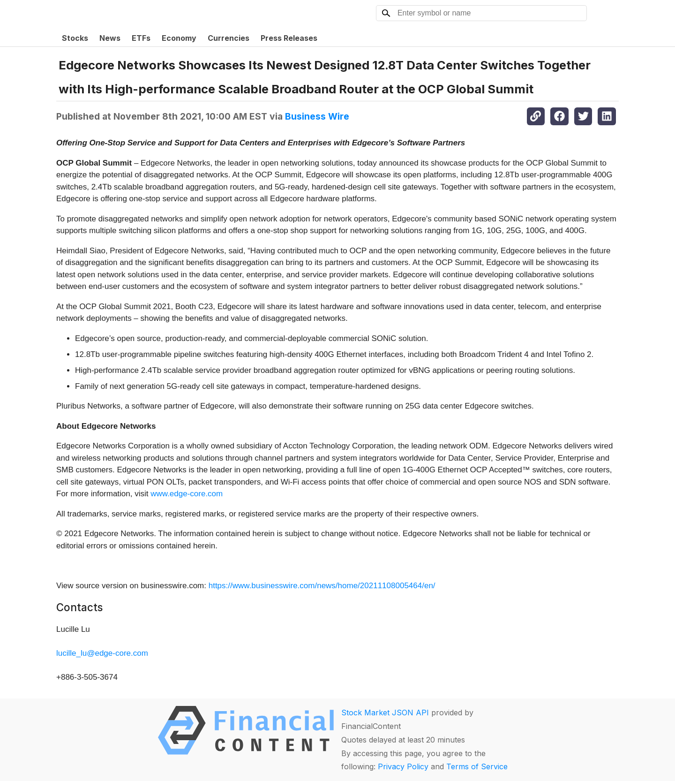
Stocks (75, 38)
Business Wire (317, 116)
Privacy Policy (403, 766)
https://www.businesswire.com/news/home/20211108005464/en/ (322, 585)
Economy (179, 38)
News (109, 38)
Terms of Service (477, 766)
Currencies (228, 38)
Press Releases (289, 38)
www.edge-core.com (186, 493)
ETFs (141, 38)
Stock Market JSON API (385, 712)
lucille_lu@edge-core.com (102, 653)
